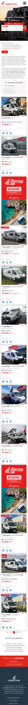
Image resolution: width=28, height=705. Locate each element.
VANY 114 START (11, 406)
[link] (9, 3)
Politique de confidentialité (13, 698)
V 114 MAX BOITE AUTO (13, 247)
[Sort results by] (11, 85)
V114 (8, 118)
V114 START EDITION (12, 446)
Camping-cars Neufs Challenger (14, 644)
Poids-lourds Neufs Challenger (14, 649)
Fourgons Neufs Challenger (14, 647)
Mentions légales (13, 700)
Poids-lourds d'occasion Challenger (14, 651)
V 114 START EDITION (12, 158)
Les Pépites (5, 227)
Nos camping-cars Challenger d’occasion (14, 645)
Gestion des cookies (13, 703)
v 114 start (10, 615)
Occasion (18, 24)
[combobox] (18, 27)
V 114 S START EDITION (13, 366)
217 (7, 326)
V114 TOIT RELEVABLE (12, 535)
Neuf (10, 24)
